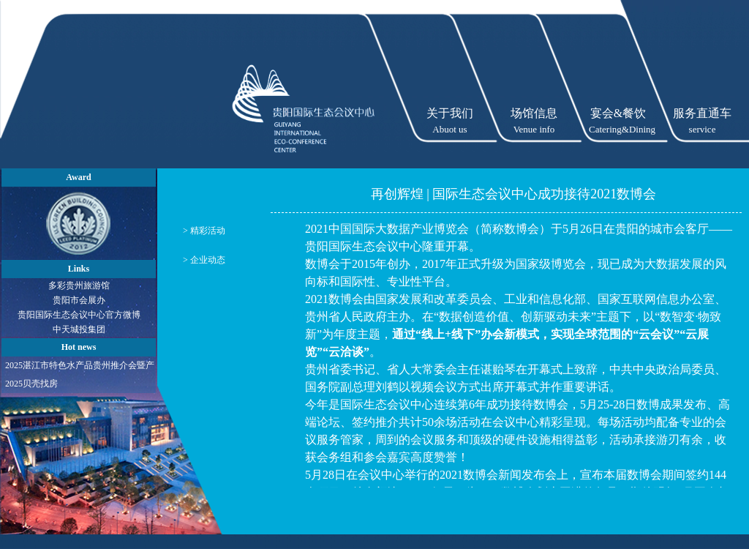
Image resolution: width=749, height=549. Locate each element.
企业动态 (207, 260)
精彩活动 (207, 230)
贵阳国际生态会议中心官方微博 (79, 315)
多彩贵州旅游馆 (79, 285)
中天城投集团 (79, 329)
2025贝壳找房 (31, 383)
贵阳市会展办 (79, 300)
